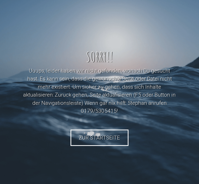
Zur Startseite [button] (99, 138)
